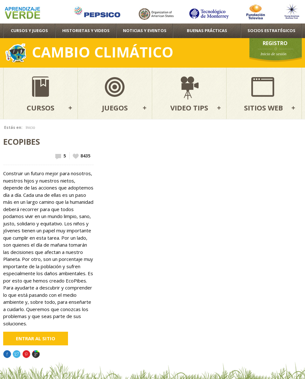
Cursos (40, 107)
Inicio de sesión (274, 53)
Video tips (189, 107)
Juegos (115, 107)
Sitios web (263, 107)
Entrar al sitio (35, 338)
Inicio (30, 127)
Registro (275, 43)
